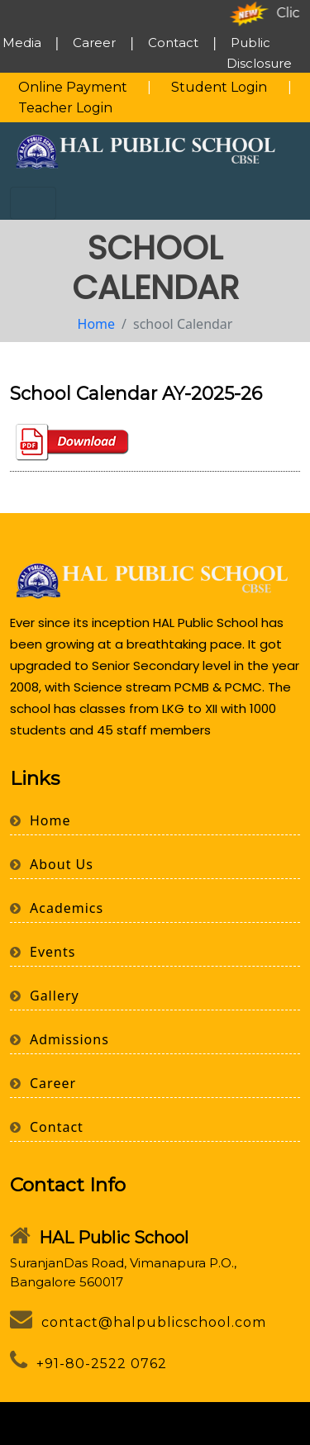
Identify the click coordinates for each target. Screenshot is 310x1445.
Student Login (219, 87)
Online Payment (72, 87)
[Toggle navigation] (33, 203)
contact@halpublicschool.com (138, 1322)
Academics (56, 908)
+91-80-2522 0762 (88, 1363)
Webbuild (188, 1434)
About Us (51, 864)
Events (42, 952)
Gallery (44, 995)
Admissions (59, 1039)
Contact (173, 42)
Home (97, 324)
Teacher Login (65, 108)
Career (94, 42)
